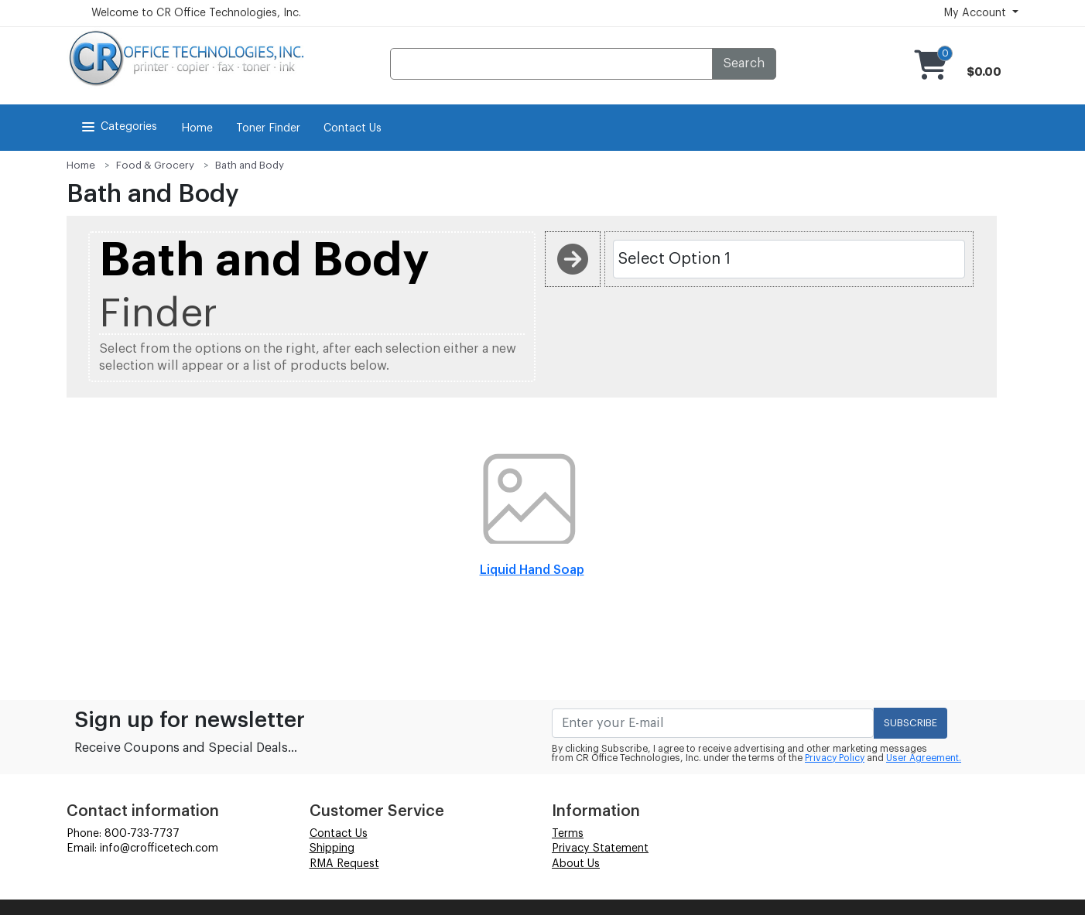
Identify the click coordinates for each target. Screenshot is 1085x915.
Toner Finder (268, 128)
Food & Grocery (155, 165)
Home (197, 128)
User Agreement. (923, 758)
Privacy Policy (834, 758)
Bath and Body (249, 165)
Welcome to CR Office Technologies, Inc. (196, 13)
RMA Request (344, 864)
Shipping (332, 848)
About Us (576, 864)
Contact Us (352, 128)
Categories (118, 126)
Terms (568, 833)
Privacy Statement (600, 848)
